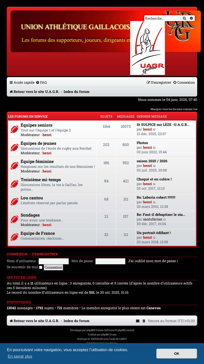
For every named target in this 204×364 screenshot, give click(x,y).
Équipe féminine (37, 161)
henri (46, 134)
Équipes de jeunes (38, 143)
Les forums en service (28, 116)
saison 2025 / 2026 (152, 161)
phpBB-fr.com (109, 334)
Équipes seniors (36, 125)
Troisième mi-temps (41, 179)
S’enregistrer (45, 254)
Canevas (153, 308)
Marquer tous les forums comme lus (174, 109)
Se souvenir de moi (24, 267)
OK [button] (176, 354)
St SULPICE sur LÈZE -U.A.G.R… (163, 124)
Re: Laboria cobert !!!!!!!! (156, 197)
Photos (142, 142)
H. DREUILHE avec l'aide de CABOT (107, 338)
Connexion (17, 254)
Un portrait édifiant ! (154, 232)
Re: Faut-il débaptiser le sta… (161, 214)
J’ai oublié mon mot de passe (152, 261)
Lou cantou (32, 198)
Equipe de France (38, 233)
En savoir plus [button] (20, 356)
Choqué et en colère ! (154, 179)
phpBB (90, 330)
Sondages (30, 215)
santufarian (152, 219)
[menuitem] (41, 82)
